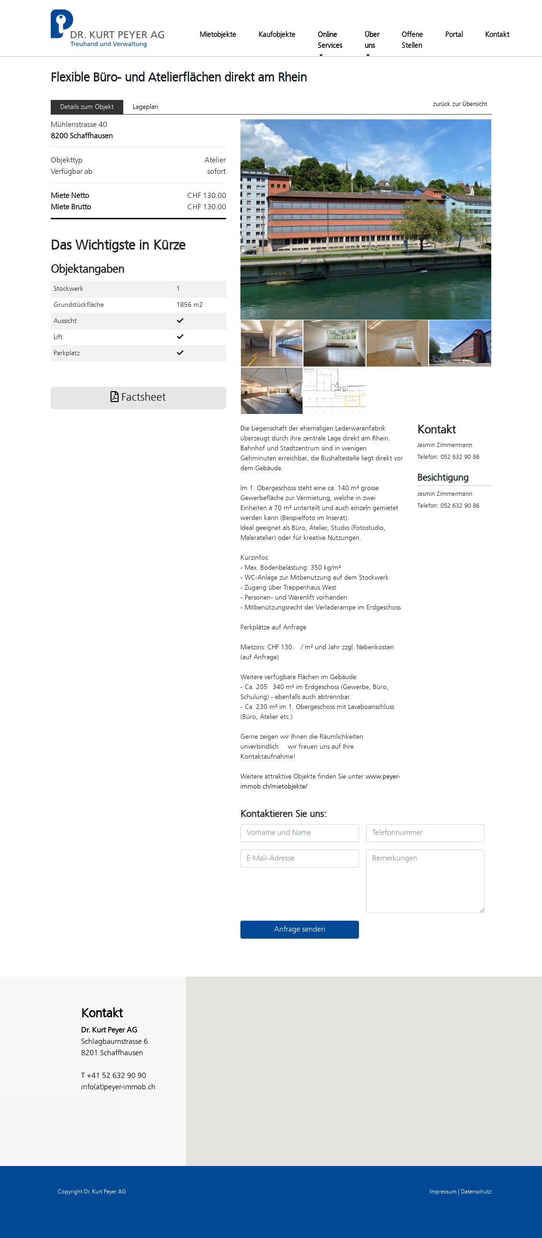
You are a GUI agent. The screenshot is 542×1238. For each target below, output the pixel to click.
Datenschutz (476, 1192)
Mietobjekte (218, 35)
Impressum (443, 1192)
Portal (454, 35)
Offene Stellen (412, 40)
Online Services (330, 40)
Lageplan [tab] (145, 107)
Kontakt (497, 35)
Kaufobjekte (276, 35)
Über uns (372, 40)
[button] (271, 1062)
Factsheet (138, 398)
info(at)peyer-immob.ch (118, 1087)
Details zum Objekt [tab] (87, 107)
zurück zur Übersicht (460, 104)
